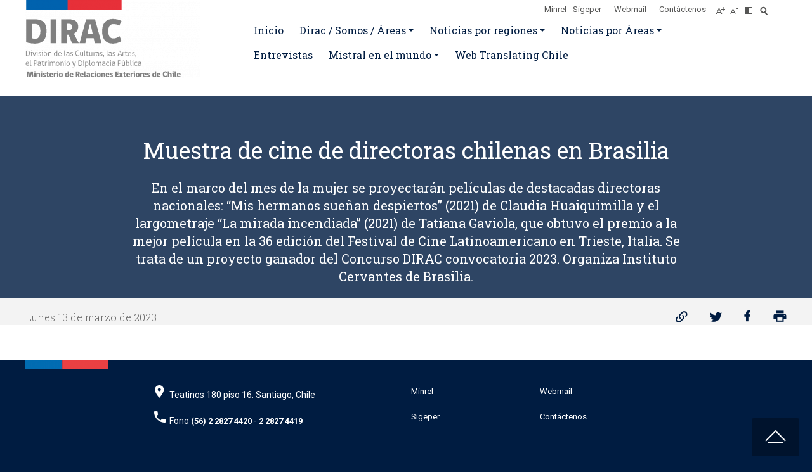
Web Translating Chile (511, 55)
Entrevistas (283, 55)
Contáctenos (682, 9)
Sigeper (587, 9)
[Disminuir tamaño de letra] (737, 7)
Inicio (269, 30)
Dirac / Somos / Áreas (352, 30)
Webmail (630, 9)
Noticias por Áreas (607, 30)
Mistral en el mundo (380, 55)
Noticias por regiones (483, 30)
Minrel (555, 9)
